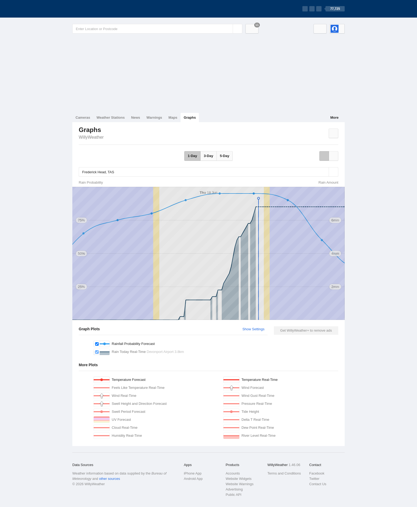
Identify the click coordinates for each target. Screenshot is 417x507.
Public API (233, 495)
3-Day (208, 156)
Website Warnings (239, 484)
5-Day (224, 156)
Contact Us (317, 484)
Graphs (190, 117)
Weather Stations (111, 117)
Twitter (314, 479)
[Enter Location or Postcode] (157, 29)
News (135, 117)
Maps (173, 117)
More (334, 117)
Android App (193, 479)
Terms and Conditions (284, 473)
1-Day (192, 156)
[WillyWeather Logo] (97, 8)
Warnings (154, 117)
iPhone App (193, 473)
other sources (109, 479)
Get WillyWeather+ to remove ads (306, 330)
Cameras (83, 117)
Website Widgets (238, 479)
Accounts (233, 473)
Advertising (234, 489)
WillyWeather (91, 137)
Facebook (316, 473)
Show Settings (253, 329)
